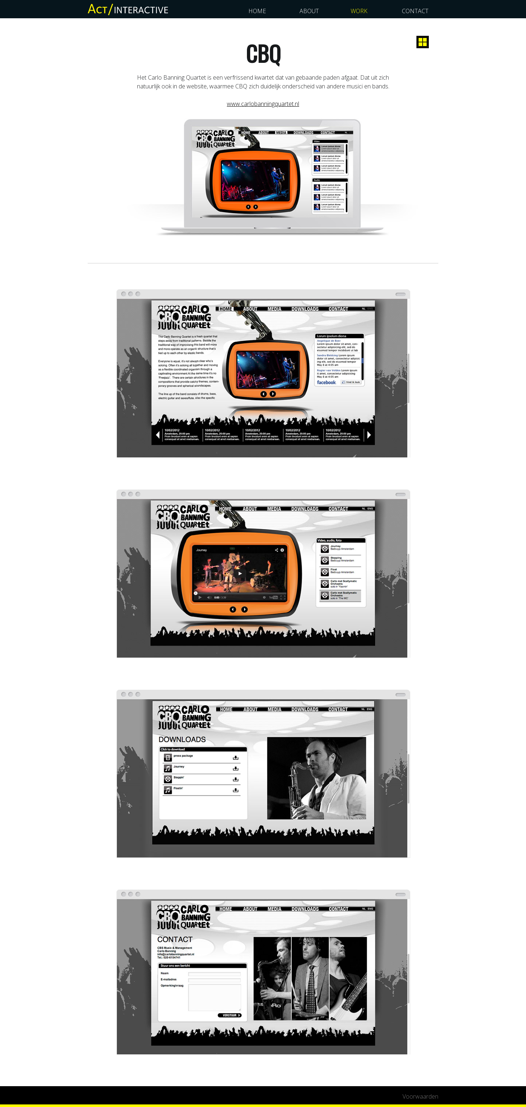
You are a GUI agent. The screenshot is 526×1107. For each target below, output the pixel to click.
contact (415, 11)
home (257, 11)
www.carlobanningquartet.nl (263, 104)
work (359, 11)
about (309, 11)
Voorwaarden (420, 1096)
